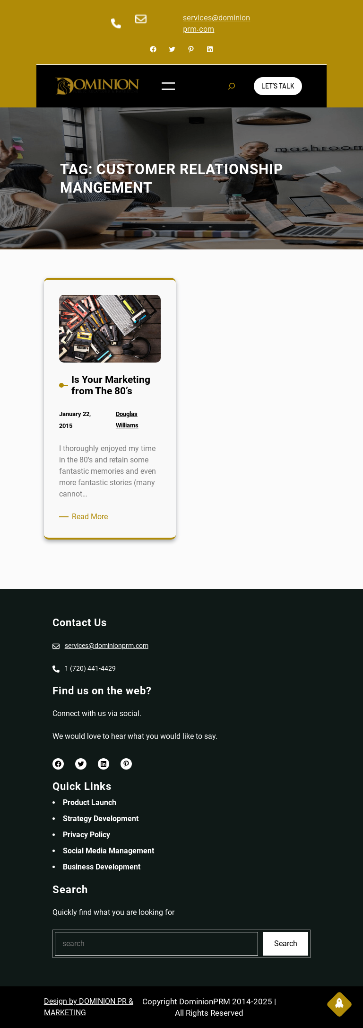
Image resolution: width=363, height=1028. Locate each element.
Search (285, 943)
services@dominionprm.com (106, 645)
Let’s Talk (277, 86)
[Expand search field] (231, 86)
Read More (91, 517)
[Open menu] (168, 86)
